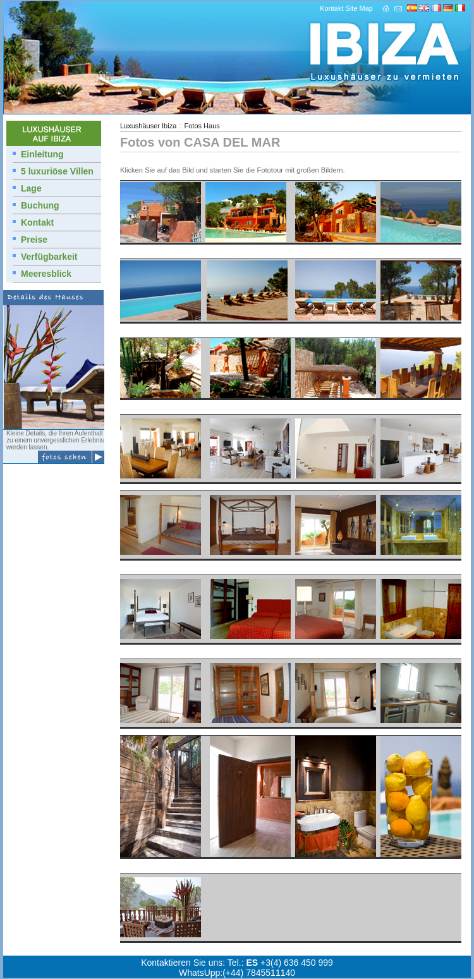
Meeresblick (46, 274)
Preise (34, 239)
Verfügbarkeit (49, 257)
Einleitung (42, 154)
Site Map (359, 8)
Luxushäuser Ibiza (148, 126)
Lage (31, 188)
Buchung (40, 205)
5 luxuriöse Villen (57, 171)
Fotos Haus (202, 126)
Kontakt (331, 8)
